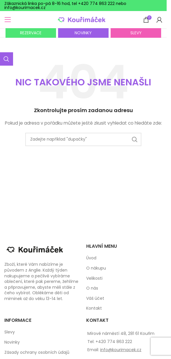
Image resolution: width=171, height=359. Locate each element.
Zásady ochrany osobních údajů (36, 352)
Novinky (12, 342)
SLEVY (136, 33)
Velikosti (94, 278)
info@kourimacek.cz (120, 350)
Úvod (91, 258)
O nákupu (96, 268)
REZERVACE (31, 33)
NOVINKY (83, 33)
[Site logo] (83, 19)
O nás (92, 288)
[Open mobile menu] (7, 20)
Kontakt (94, 308)
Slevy (9, 332)
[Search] (83, 139)
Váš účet (95, 298)
